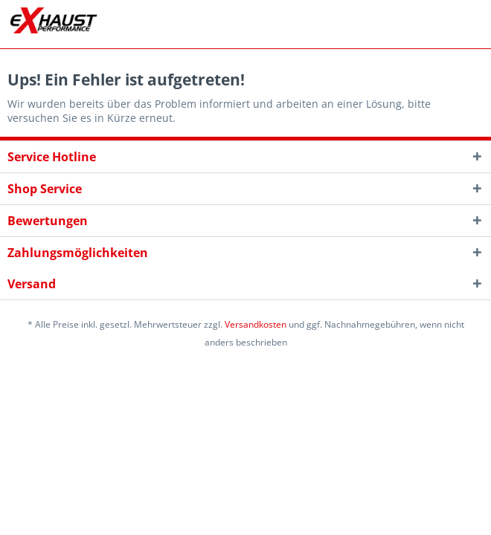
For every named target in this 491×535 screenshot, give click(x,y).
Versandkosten (255, 324)
